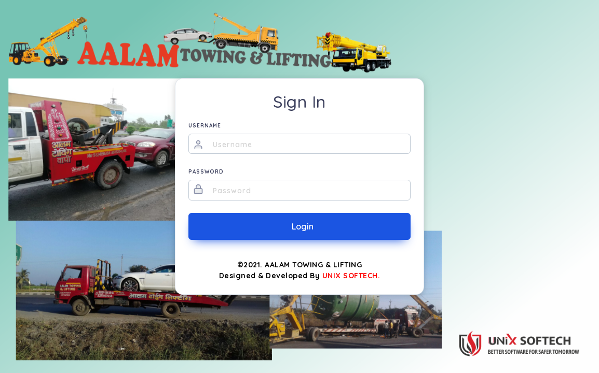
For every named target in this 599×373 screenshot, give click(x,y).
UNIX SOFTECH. (351, 275)
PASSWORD (206, 171)
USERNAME (204, 125)
